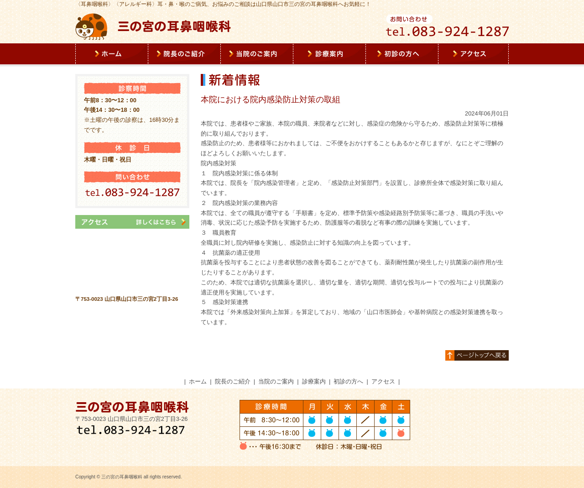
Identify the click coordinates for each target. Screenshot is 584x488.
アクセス (383, 381)
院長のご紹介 (232, 381)
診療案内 (314, 381)
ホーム (198, 381)
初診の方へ (348, 381)
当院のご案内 (276, 381)
